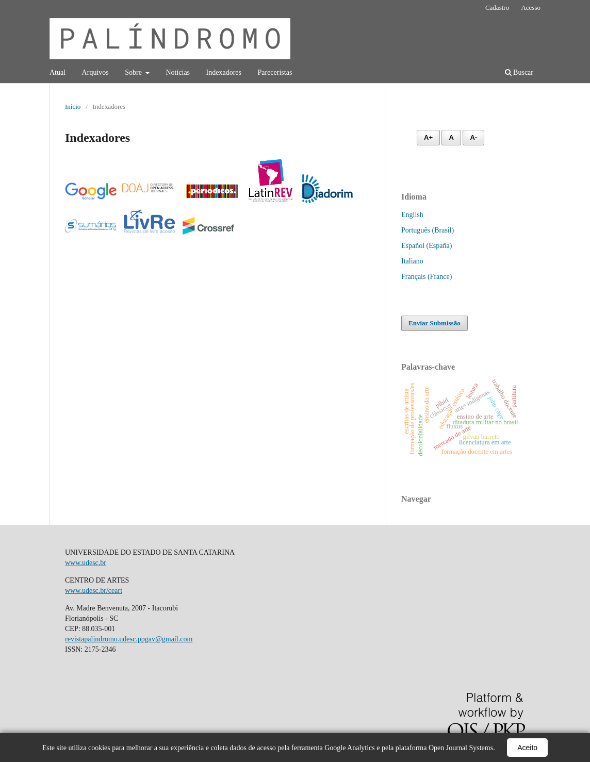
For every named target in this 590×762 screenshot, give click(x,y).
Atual (57, 72)
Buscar (519, 72)
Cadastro (497, 7)
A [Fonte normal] (451, 137)
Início (72, 106)
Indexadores (223, 72)
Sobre (134, 72)
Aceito (527, 747)
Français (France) (426, 276)
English (412, 215)
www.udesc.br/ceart (93, 590)
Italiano (412, 261)
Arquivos (95, 72)
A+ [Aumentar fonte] (428, 137)
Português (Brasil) (427, 230)
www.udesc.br (85, 563)
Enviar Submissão (434, 323)
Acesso (530, 7)
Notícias (178, 72)
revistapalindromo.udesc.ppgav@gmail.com (128, 639)
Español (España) (426, 246)
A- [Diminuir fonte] (473, 137)
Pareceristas (274, 72)
